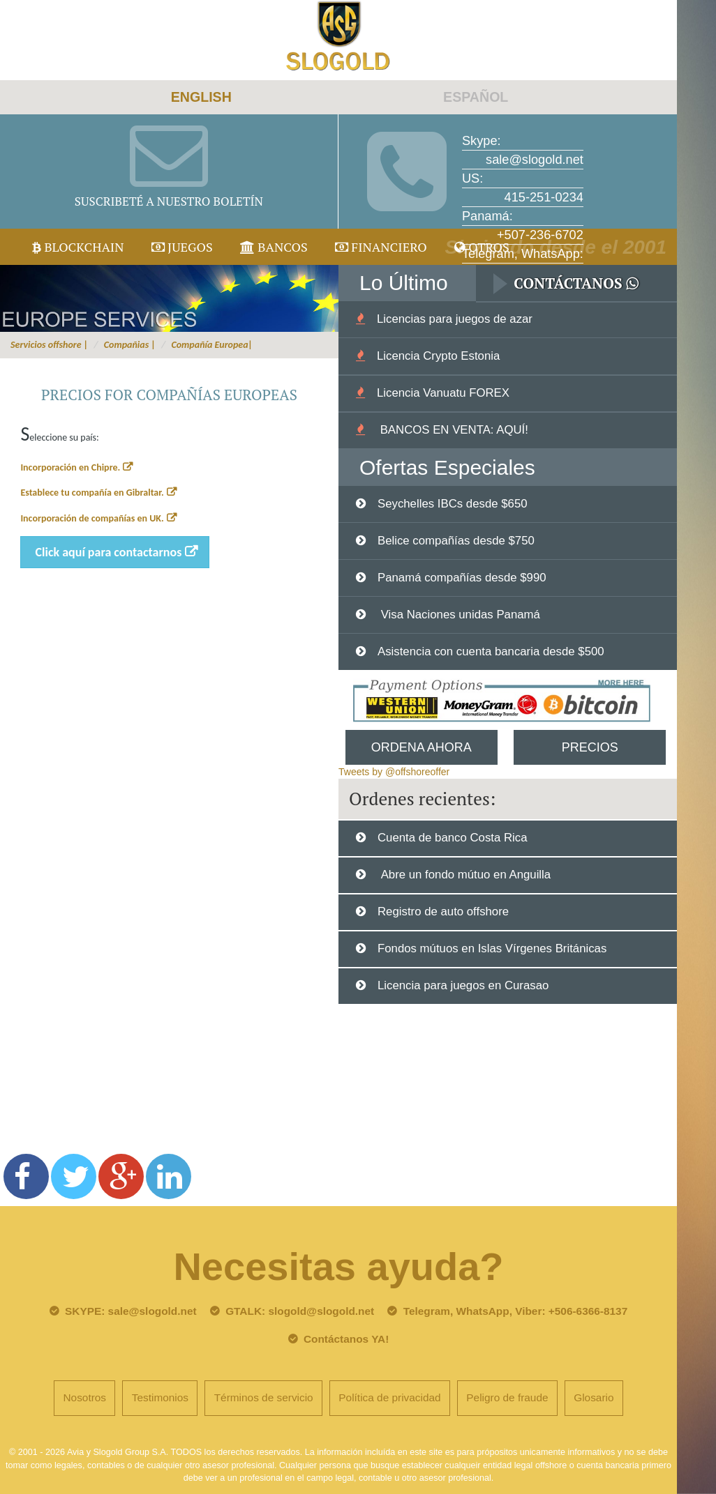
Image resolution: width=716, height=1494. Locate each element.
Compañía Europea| (212, 345)
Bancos (274, 246)
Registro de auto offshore (443, 911)
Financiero (381, 246)
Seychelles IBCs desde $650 (453, 503)
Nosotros (84, 1397)
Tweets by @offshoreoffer (393, 771)
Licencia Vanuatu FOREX (443, 392)
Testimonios (160, 1397)
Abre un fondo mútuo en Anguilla (464, 874)
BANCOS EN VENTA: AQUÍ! (452, 429)
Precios (590, 747)
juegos (182, 246)
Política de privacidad (389, 1397)
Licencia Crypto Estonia (438, 356)
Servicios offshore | (49, 345)
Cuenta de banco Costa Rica (453, 837)
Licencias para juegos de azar (454, 319)
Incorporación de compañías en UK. (91, 518)
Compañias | (130, 345)
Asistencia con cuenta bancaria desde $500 (491, 651)
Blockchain (78, 246)
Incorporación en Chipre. (70, 467)
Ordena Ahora (421, 747)
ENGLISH (201, 97)
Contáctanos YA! (346, 1339)
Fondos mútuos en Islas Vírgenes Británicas (492, 948)
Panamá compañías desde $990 (462, 577)
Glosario (593, 1397)
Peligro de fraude (507, 1397)
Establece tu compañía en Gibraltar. (91, 492)
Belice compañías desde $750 (456, 540)
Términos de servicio (263, 1397)
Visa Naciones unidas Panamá (459, 614)
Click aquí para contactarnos (109, 552)
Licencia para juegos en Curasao (463, 985)
